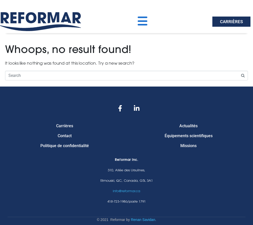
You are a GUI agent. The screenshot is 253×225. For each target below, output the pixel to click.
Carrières (64, 125)
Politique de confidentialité (64, 145)
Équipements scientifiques (189, 135)
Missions (188, 145)
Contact (65, 135)
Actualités (188, 125)
